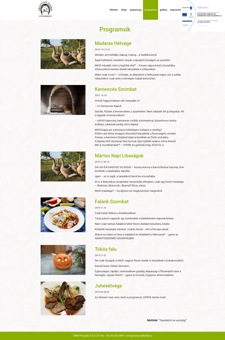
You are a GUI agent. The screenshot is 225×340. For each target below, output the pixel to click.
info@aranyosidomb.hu (139, 335)
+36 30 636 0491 (114, 335)
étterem (114, 9)
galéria (163, 9)
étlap (124, 9)
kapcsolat (175, 9)
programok (151, 9)
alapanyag (135, 9)
